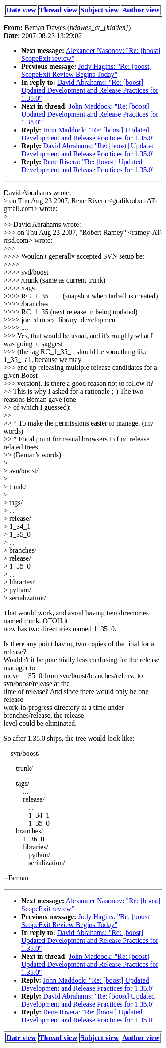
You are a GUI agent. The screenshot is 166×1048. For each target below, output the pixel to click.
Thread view (58, 10)
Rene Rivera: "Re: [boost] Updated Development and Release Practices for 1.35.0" (88, 165)
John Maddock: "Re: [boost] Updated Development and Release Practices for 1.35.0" (89, 114)
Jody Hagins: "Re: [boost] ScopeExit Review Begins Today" (86, 70)
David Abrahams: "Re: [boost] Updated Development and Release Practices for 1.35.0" (89, 90)
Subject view (100, 10)
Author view (141, 10)
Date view (21, 10)
